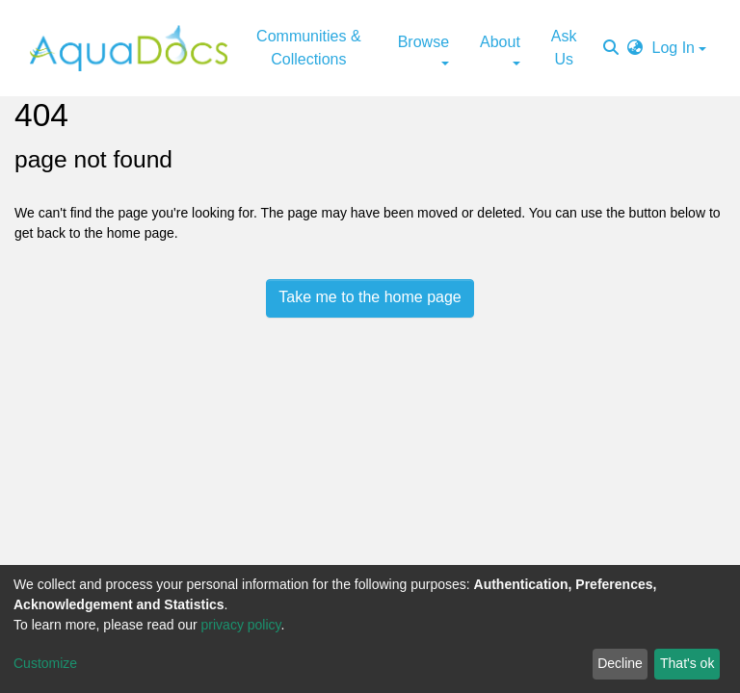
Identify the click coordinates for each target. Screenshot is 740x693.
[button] (634, 48)
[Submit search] (610, 48)
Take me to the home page (369, 297)
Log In (673, 47)
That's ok (687, 663)
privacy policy (241, 624)
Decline (620, 663)
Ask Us (564, 47)
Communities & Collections (308, 47)
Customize (45, 663)
